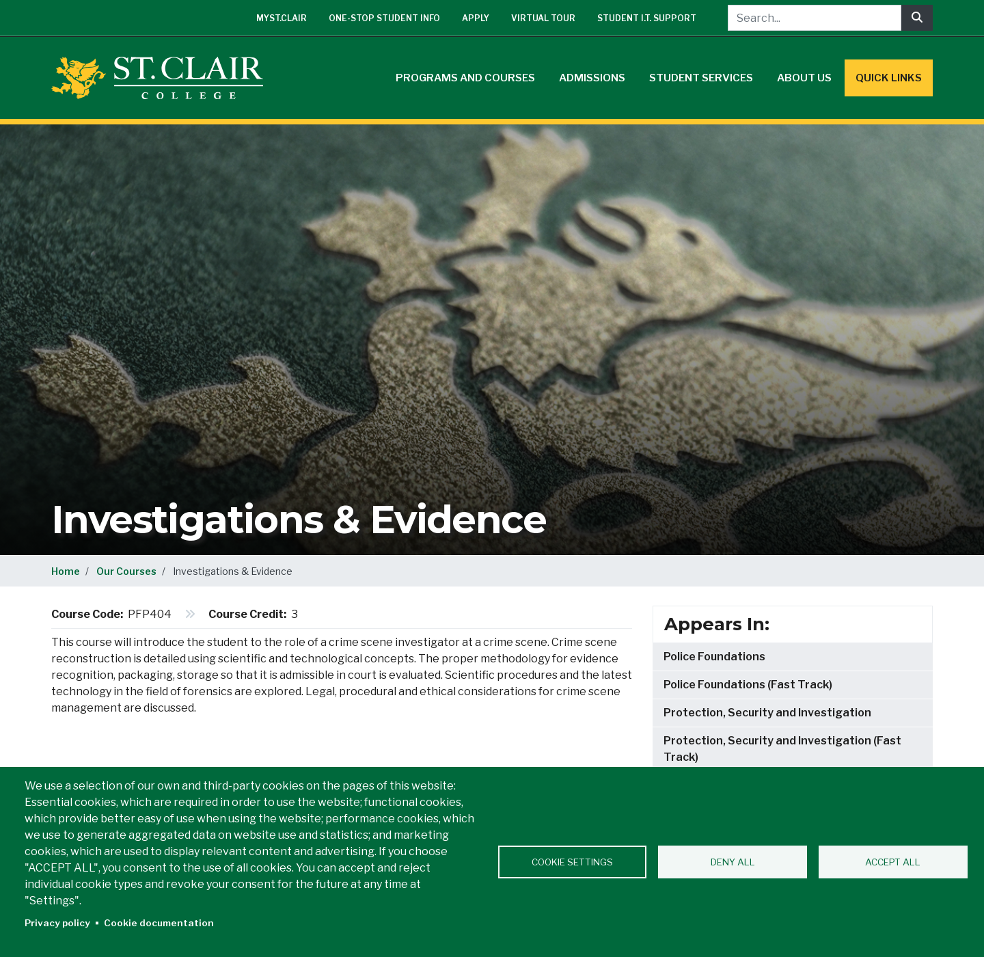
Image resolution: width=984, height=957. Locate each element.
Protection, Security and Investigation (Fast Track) (782, 749)
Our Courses (126, 571)
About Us (804, 78)
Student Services (701, 78)
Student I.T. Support (646, 18)
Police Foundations (714, 656)
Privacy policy (57, 922)
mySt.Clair (281, 18)
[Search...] (814, 18)
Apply (475, 18)
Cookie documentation (159, 922)
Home (65, 571)
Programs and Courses (465, 78)
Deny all (733, 862)
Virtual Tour (543, 18)
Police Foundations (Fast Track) (748, 684)
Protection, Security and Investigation (767, 712)
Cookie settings (572, 862)
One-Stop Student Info (384, 18)
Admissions (592, 78)
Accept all (892, 862)
